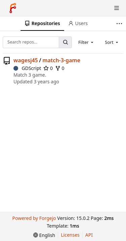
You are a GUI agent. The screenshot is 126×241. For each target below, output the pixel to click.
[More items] (120, 23)
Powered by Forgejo (34, 218)
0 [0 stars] (48, 68)
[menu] (44, 235)
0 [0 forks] (60, 68)
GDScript (27, 68)
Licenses (70, 235)
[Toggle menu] (117, 8)
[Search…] (65, 42)
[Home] (12, 8)
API (89, 235)
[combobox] (86, 42)
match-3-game (61, 60)
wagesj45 (25, 60)
